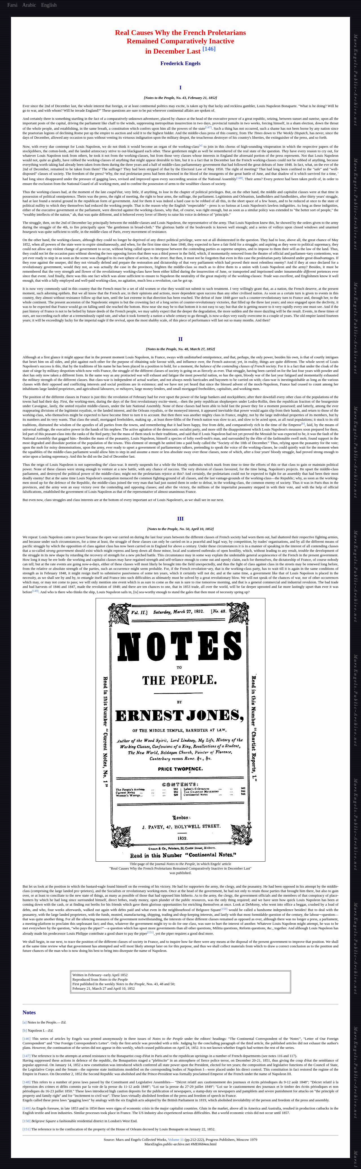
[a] (25, 1022)
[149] (26, 1108)
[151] (26, 1129)
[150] (26, 1121)
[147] (26, 1056)
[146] (26, 1038)
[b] (25, 1030)
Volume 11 (176, 1139)
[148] (26, 1082)
